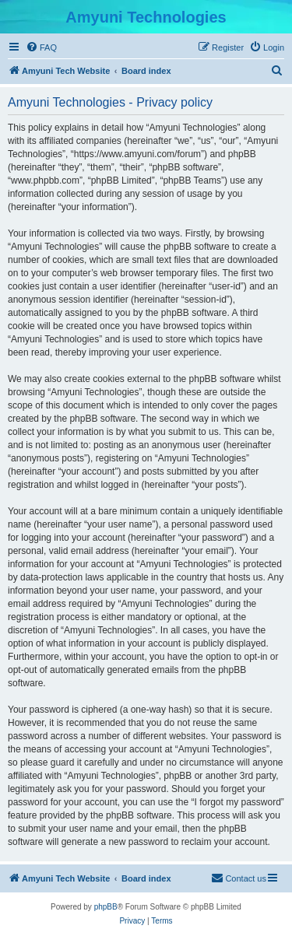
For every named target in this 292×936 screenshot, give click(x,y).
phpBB (106, 907)
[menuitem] (41, 47)
